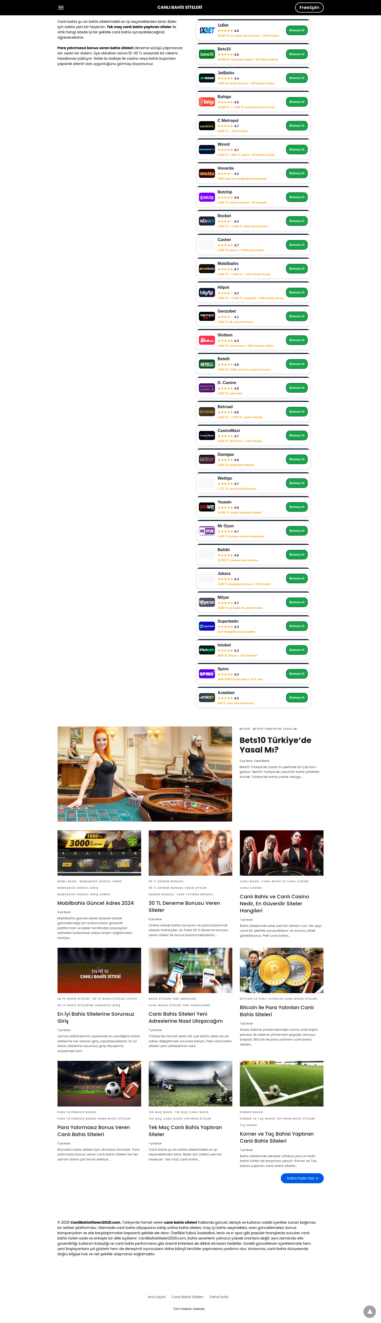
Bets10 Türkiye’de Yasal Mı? (275, 744)
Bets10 (245, 729)
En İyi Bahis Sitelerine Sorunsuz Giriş (89, 1005)
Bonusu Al (296, 30)
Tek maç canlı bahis (192, 1112)
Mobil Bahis (67, 881)
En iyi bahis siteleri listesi (115, 999)
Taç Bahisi (248, 1125)
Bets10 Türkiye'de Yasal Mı (275, 729)
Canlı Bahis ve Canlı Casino (285, 881)
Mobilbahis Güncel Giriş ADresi (84, 894)
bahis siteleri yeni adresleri (172, 999)
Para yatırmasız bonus (77, 1112)
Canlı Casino (251, 888)
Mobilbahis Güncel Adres (101, 881)
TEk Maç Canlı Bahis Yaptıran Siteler (180, 1119)
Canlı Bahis (249, 881)
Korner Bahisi (251, 1112)
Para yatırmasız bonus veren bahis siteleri (94, 1119)
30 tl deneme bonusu (166, 881)
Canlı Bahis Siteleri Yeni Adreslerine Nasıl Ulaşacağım (186, 1017)
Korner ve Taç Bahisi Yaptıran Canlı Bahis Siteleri (277, 1137)
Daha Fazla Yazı (300, 1178)
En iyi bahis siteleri (74, 999)
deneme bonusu (161, 894)
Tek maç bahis (160, 1112)
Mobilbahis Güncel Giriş (78, 888)
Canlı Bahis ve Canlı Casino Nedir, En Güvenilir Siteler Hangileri (274, 903)
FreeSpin (309, 7)
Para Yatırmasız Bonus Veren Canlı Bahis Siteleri (94, 1131)
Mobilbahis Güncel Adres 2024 (96, 903)
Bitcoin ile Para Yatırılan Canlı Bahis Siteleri (279, 999)
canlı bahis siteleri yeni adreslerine (179, 1005)
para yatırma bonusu (195, 894)
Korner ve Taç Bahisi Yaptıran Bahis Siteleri (277, 1119)
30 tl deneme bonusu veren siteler (178, 888)
